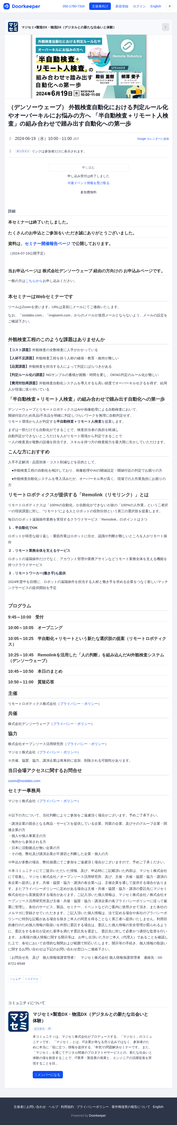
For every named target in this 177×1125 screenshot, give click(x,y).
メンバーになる (47, 1074)
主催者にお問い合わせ (30, 1107)
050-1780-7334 (74, 6)
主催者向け (100, 6)
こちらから (34, 281)
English (155, 6)
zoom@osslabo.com (24, 781)
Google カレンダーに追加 (153, 138)
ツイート (32, 979)
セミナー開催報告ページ (47, 243)
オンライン (23, 151)
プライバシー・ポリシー (79, 704)
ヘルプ (53, 1107)
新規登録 (121, 6)
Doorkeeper (97, 1115)
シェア (16, 979)
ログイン (139, 6)
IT (49, 1028)
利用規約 (67, 1107)
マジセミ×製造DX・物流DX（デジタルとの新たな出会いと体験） (68, 27)
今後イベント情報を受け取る (88, 183)
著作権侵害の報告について (131, 1107)
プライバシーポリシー (93, 1107)
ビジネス (39, 1028)
